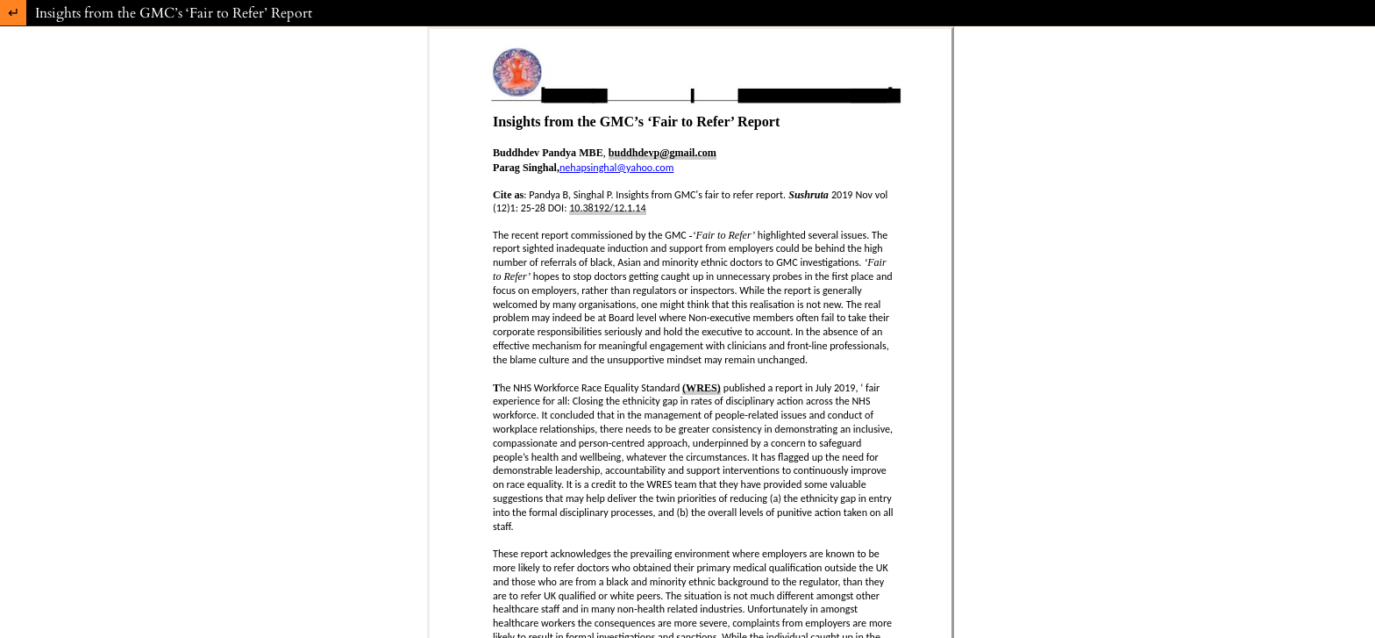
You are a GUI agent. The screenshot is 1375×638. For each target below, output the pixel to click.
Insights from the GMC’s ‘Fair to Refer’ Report (173, 13)
